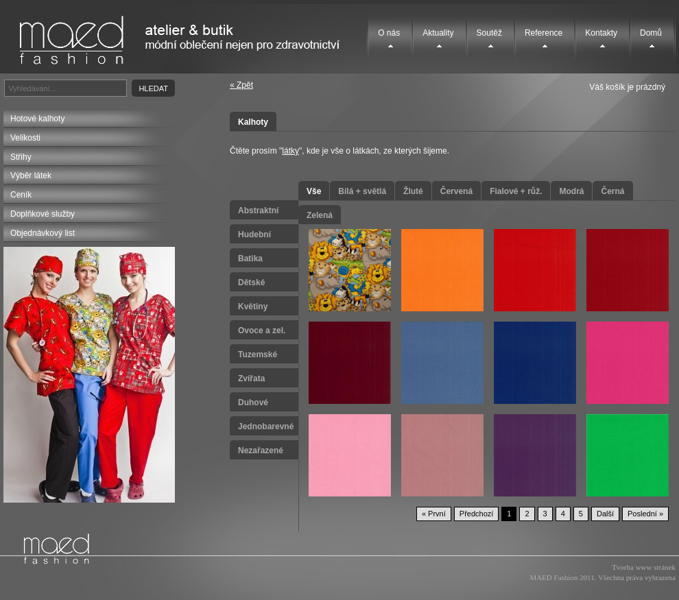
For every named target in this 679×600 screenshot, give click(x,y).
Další (605, 513)
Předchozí (477, 513)
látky (290, 151)
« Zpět (241, 85)
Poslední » (645, 513)
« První (434, 513)
